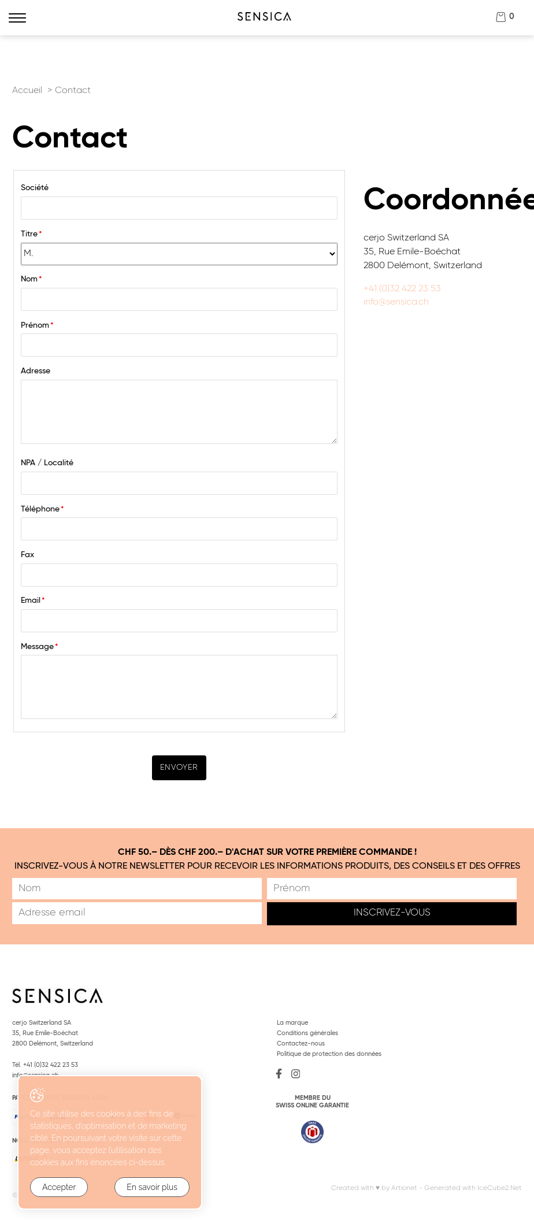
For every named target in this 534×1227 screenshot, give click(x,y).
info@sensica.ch (396, 302)
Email (33, 600)
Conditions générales (307, 1033)
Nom (31, 279)
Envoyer (179, 767)
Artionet (404, 1188)
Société (35, 188)
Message (39, 647)
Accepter (59, 1187)
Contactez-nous (301, 1043)
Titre (31, 234)
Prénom (37, 325)
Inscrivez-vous (392, 913)
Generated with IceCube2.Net (473, 1188)
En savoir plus (152, 1187)
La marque (292, 1023)
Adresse (35, 371)
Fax (27, 555)
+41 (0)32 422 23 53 (402, 289)
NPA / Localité (47, 463)
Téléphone (42, 509)
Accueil (27, 90)
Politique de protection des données (329, 1054)
